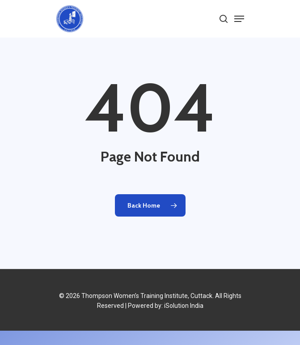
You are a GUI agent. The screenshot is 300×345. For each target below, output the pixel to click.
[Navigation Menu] (239, 18)
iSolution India (183, 305)
